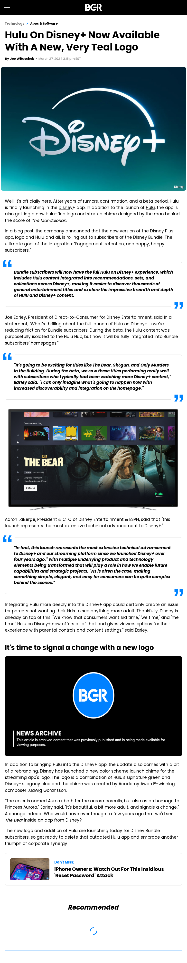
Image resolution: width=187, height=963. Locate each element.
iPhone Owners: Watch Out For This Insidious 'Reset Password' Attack (109, 872)
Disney (66, 208)
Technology (14, 23)
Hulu (150, 208)
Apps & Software (44, 23)
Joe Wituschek (22, 59)
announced (77, 231)
